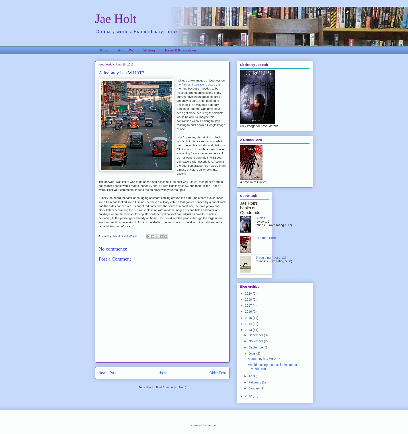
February (255, 382)
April (252, 376)
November (256, 341)
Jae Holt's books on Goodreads (250, 208)
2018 (249, 299)
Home (163, 373)
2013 (249, 330)
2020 (249, 293)
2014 (249, 324)
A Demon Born (266, 238)
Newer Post (108, 373)
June (252, 353)
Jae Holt (115, 19)
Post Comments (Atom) (171, 387)
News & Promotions (181, 50)
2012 (249, 396)
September (257, 347)
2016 (249, 311)
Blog (104, 50)
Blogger (212, 425)
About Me (125, 50)
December (256, 335)
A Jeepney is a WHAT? (264, 359)
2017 (249, 305)
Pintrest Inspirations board (198, 84)
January (255, 388)
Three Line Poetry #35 (271, 257)
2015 (249, 318)
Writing (149, 50)
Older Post (217, 373)
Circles (260, 218)
